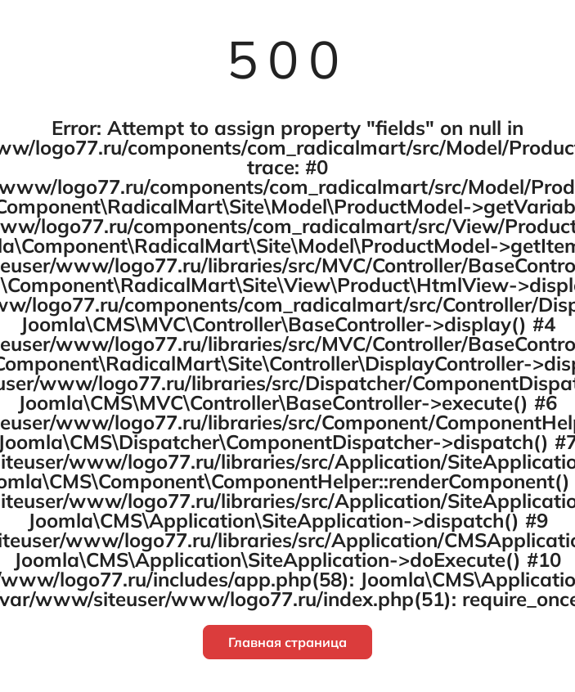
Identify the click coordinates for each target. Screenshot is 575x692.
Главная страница (287, 642)
